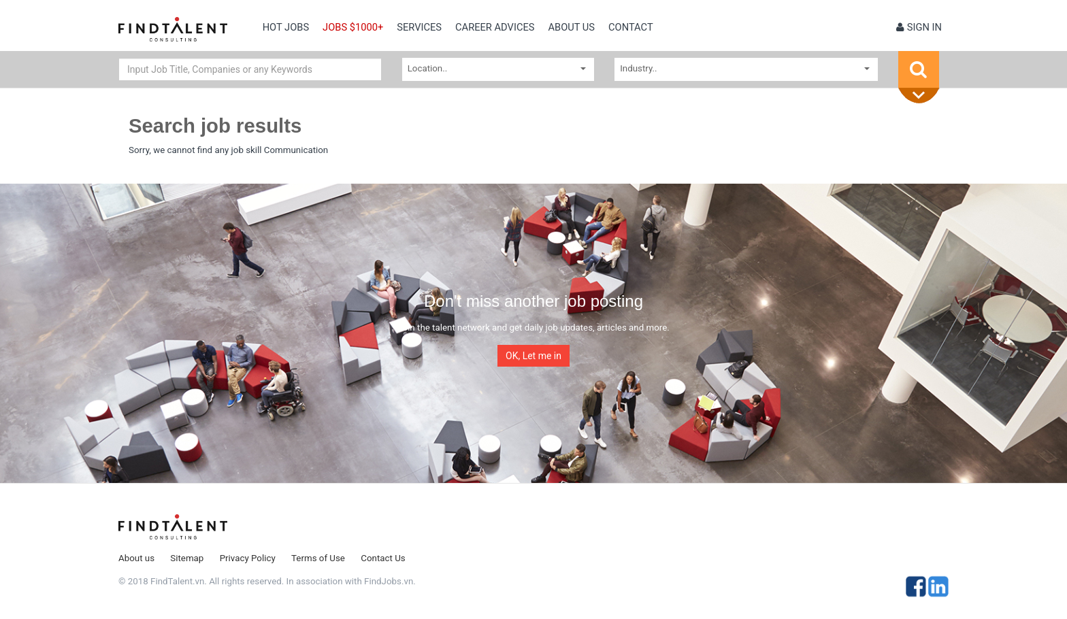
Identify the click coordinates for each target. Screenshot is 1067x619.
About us (571, 27)
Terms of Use (318, 558)
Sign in (919, 27)
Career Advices (494, 27)
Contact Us (383, 558)
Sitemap (186, 558)
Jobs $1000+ (353, 27)
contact (630, 27)
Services (419, 27)
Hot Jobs (286, 27)
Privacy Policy (248, 558)
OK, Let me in (533, 355)
